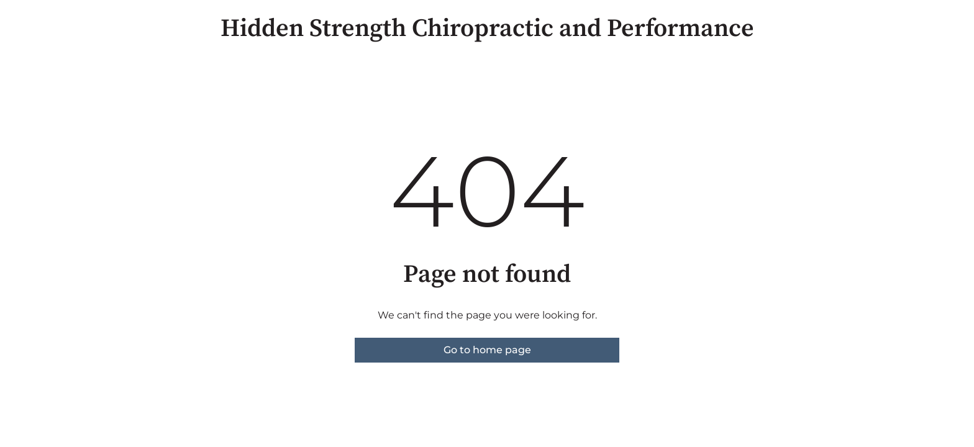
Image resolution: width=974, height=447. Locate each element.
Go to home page (487, 350)
